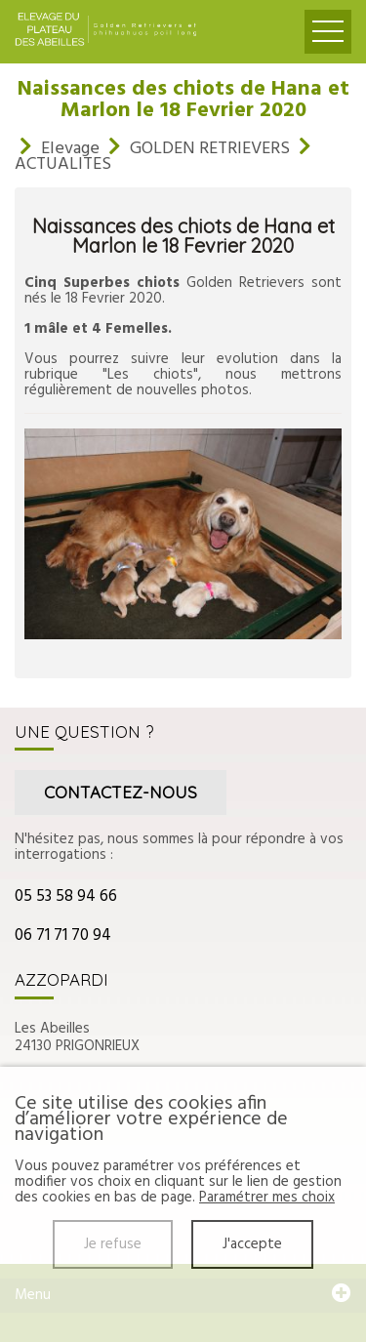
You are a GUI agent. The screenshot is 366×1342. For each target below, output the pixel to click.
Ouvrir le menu (328, 32)
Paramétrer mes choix (267, 1197)
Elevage (70, 149)
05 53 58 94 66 (66, 896)
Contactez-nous (120, 792)
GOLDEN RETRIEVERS (210, 149)
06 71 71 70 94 (63, 935)
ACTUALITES (63, 164)
